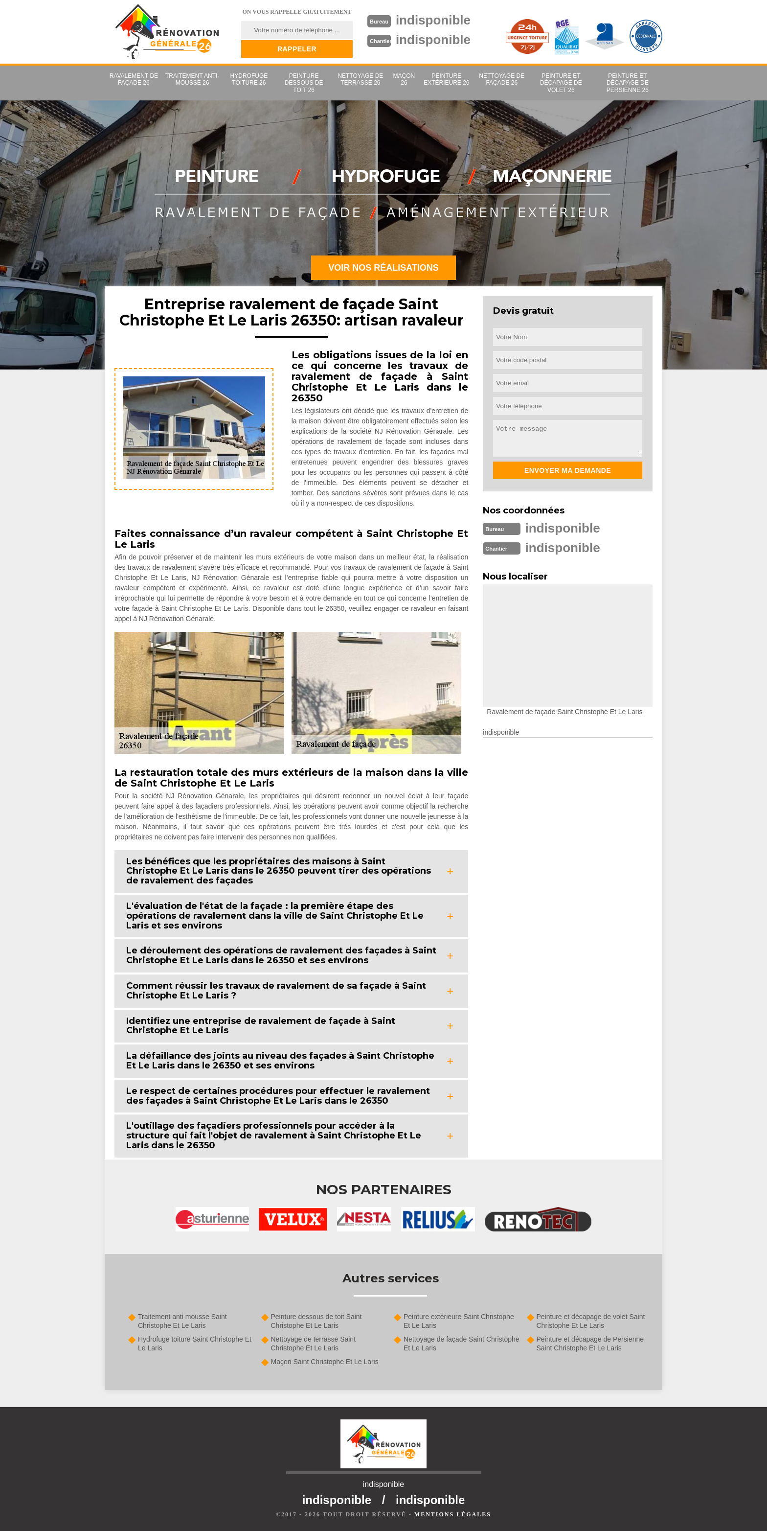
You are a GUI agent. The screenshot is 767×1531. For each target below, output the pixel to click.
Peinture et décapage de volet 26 (561, 82)
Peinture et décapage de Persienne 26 (628, 82)
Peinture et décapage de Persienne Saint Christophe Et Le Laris (590, 1343)
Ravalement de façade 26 (134, 79)
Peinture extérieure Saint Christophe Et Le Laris (459, 1321)
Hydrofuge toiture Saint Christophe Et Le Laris (194, 1343)
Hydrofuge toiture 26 (249, 79)
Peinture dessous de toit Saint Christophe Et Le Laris (316, 1321)
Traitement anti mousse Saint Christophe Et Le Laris (182, 1321)
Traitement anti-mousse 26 (192, 79)
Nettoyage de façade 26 (501, 79)
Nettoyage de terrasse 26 (360, 79)
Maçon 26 (404, 79)
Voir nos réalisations (383, 268)
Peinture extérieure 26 (446, 79)
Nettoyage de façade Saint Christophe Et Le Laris (461, 1343)
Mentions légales (452, 1514)
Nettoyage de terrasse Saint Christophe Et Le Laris (313, 1343)
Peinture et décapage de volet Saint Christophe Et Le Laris (591, 1321)
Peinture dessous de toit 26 (304, 82)
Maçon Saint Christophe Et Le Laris (325, 1362)
